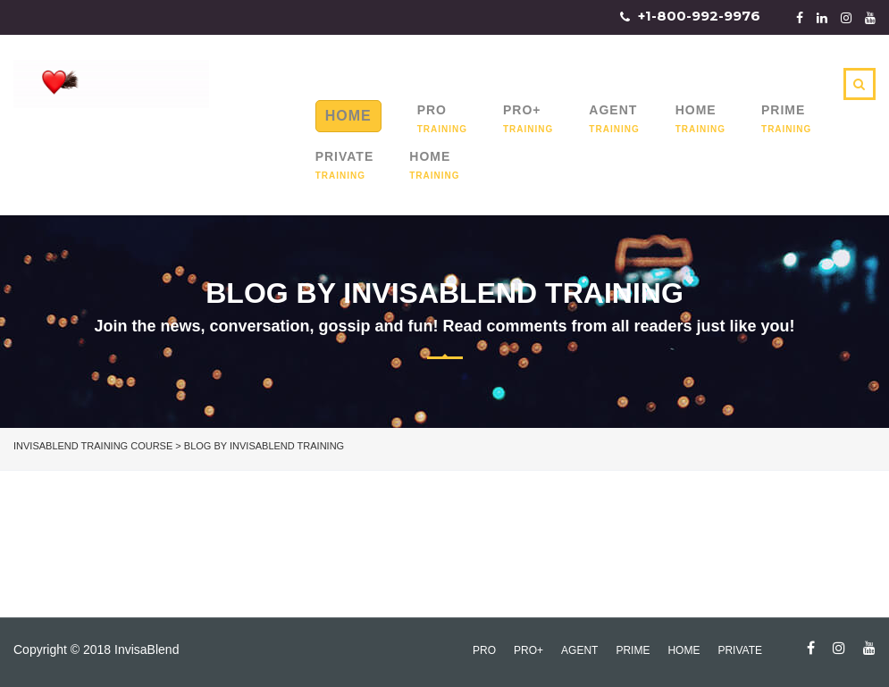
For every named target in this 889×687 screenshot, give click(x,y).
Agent (613, 110)
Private (344, 156)
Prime (783, 110)
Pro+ (522, 110)
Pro (432, 110)
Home (348, 115)
